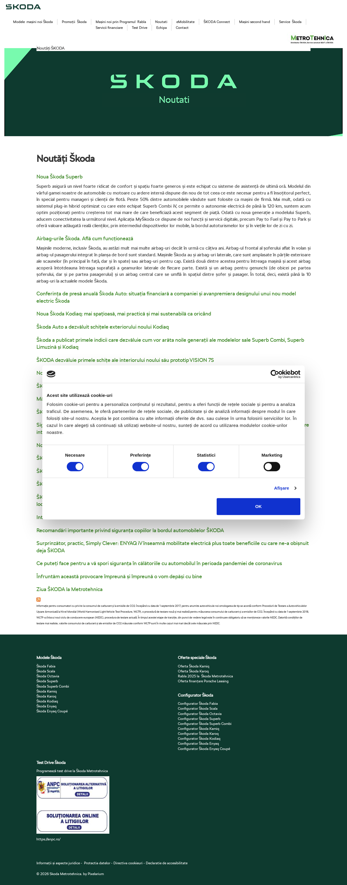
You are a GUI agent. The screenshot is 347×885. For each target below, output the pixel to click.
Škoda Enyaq (46, 706)
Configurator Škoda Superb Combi (205, 723)
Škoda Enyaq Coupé (52, 711)
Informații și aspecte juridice (58, 863)
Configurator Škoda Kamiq (198, 728)
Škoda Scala (45, 671)
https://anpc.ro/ (48, 839)
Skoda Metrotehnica (65, 874)
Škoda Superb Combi (52, 686)
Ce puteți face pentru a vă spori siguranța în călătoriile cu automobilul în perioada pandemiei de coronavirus (159, 563)
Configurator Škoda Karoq (198, 733)
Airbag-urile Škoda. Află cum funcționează (84, 238)
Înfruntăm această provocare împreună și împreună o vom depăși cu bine (119, 576)
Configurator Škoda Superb (199, 718)
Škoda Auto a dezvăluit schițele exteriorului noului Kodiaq (102, 327)
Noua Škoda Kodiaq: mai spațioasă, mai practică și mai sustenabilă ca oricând (123, 314)
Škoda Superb (47, 681)
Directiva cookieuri (128, 863)
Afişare (281, 488)
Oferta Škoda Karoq (193, 671)
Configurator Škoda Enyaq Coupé (204, 748)
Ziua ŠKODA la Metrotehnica (69, 589)
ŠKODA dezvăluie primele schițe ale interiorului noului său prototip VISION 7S (125, 360)
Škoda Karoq (46, 696)
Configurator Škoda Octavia (200, 713)
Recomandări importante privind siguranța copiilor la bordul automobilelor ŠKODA (130, 530)
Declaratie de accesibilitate (166, 863)
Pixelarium (96, 874)
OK (258, 506)
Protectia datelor (97, 863)
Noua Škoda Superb (59, 177)
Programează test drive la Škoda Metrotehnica (72, 771)
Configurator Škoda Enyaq (198, 743)
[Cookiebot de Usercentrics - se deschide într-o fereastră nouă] (274, 374)
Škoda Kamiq (46, 691)
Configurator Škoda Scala (198, 708)
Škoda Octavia (47, 676)
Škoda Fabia (45, 666)
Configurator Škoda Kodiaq (199, 738)
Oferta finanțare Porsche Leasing (203, 681)
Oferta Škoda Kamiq (193, 666)
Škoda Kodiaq (47, 701)
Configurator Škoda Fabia (198, 703)
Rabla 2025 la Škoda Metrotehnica (205, 676)
